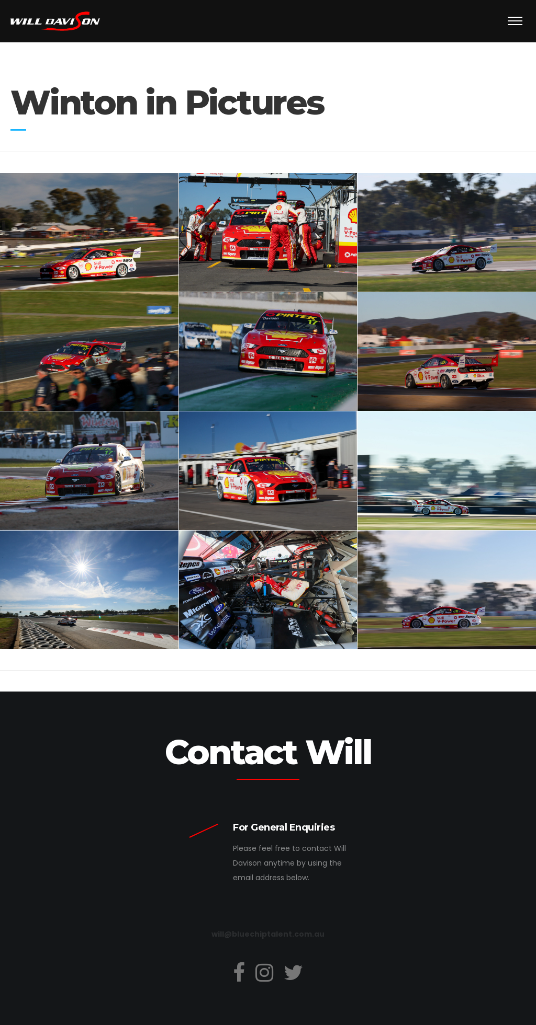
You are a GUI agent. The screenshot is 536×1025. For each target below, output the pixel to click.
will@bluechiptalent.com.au (268, 934)
